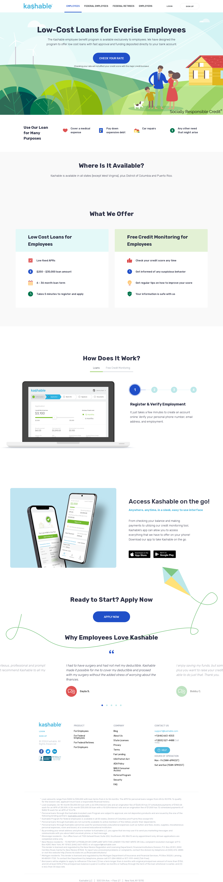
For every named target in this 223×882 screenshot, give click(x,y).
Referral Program (122, 775)
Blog (116, 731)
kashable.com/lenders (79, 816)
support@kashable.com (166, 731)
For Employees (81, 731)
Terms (117, 749)
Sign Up (190, 6)
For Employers (81, 747)
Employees (73, 6)
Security (118, 780)
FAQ (115, 784)
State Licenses (121, 740)
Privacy (117, 745)
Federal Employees (96, 6)
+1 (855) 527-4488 (164, 740)
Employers (145, 6)
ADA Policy (119, 763)
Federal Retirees (123, 6)
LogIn (170, 6)
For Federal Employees (79, 736)
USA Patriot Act (122, 759)
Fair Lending (119, 754)
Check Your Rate (111, 58)
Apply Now (111, 617)
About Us (118, 735)
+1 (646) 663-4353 (164, 735)
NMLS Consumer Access (122, 769)
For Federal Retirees (84, 742)
